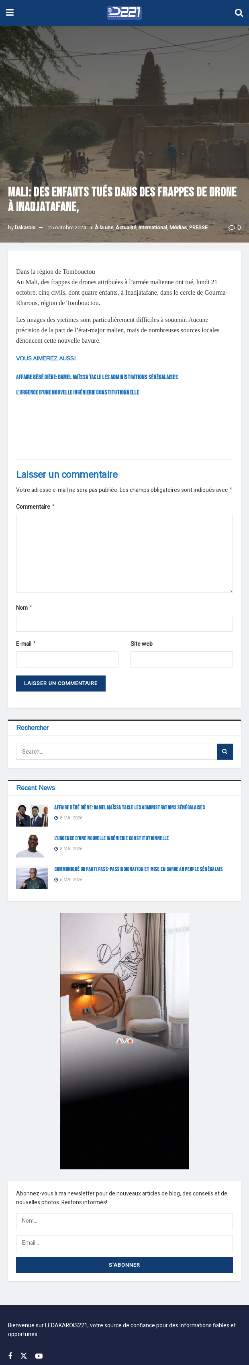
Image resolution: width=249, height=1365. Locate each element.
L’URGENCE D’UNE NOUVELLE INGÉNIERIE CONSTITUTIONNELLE (77, 392)
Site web (142, 646)
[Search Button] (225, 755)
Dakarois (25, 227)
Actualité (126, 227)
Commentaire (35, 508)
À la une (104, 227)
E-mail (26, 646)
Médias (178, 227)
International (153, 227)
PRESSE (198, 227)
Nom (24, 610)
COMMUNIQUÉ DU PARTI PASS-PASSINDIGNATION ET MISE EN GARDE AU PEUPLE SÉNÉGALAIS (138, 872)
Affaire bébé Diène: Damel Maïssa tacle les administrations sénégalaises (97, 377)
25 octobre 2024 (67, 227)
